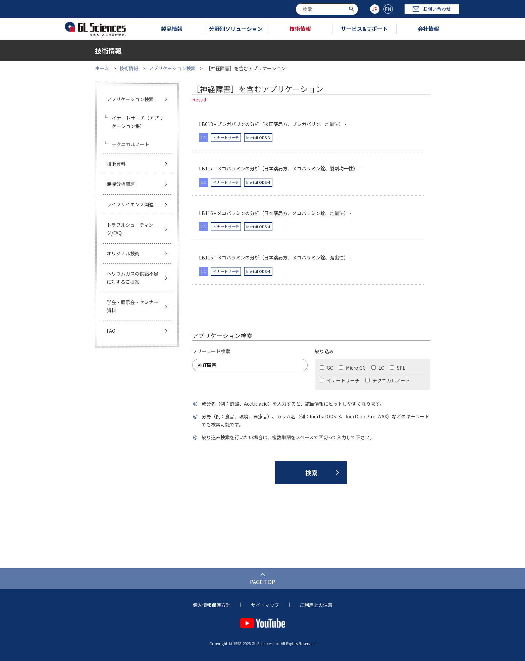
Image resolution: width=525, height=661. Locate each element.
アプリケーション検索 (172, 68)
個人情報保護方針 (211, 605)
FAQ (111, 330)
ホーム (102, 68)
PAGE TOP (262, 582)
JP (374, 9)
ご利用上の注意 (316, 605)
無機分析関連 (121, 183)
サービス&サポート (364, 29)
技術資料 (116, 163)
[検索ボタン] (352, 8)
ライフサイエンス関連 (130, 204)
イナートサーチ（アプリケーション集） (137, 122)
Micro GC (352, 367)
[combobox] (327, 9)
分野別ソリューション (236, 29)
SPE (398, 367)
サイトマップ (265, 605)
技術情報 (300, 29)
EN (388, 9)
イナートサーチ (340, 380)
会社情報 (428, 29)
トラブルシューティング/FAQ (130, 228)
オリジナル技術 (123, 253)
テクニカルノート (387, 380)
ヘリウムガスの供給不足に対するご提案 (132, 277)
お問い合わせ (432, 8)
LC (377, 367)
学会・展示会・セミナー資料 (132, 306)
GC (326, 367)
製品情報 (171, 29)
